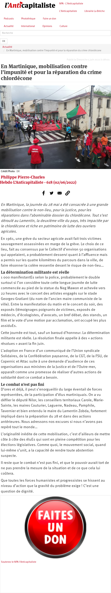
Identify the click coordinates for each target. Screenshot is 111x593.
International (28, 26)
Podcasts (9, 19)
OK (3, 41)
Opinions (47, 26)
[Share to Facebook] (43, 193)
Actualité (9, 26)
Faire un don (49, 19)
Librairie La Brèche (94, 11)
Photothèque (28, 19)
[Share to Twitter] (51, 193)
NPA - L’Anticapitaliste (71, 4)
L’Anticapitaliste (68, 11)
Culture (63, 26)
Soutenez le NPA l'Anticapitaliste (18, 562)
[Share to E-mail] (59, 193)
